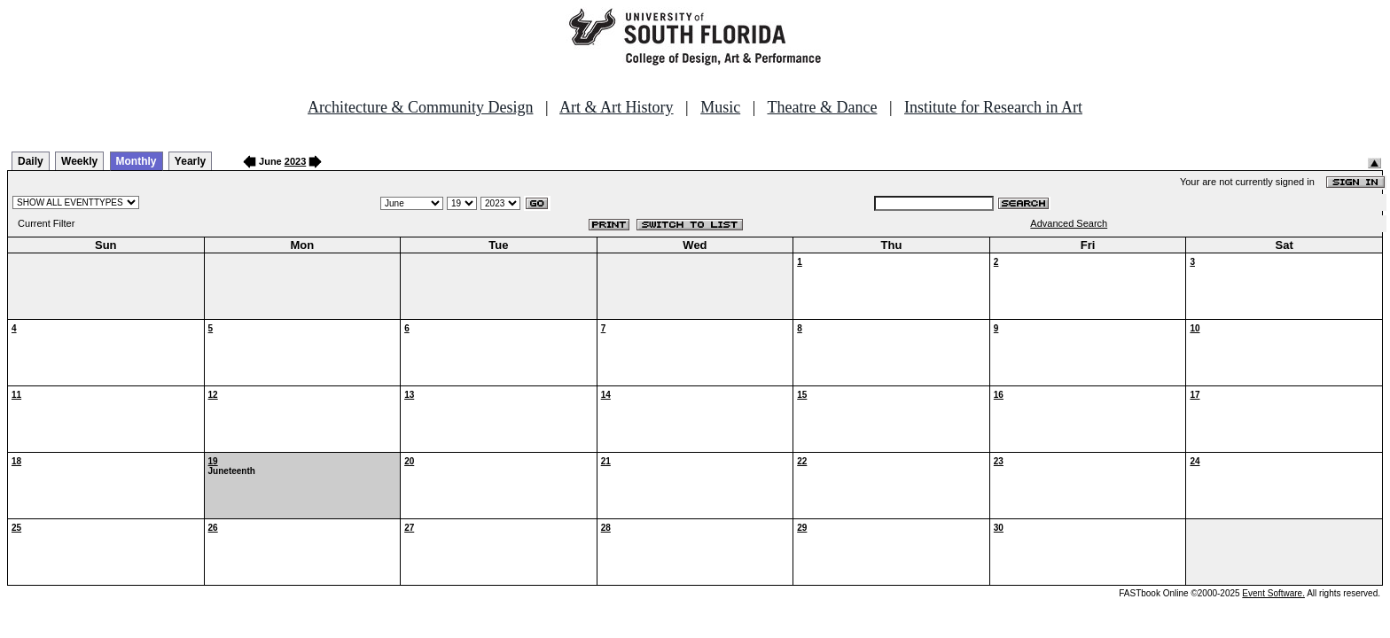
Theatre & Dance (822, 107)
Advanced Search (1068, 223)
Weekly (79, 161)
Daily (30, 161)
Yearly (190, 161)
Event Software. (1273, 593)
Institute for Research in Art (993, 107)
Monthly (136, 161)
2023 (295, 161)
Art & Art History (616, 107)
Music (720, 107)
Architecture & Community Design (420, 107)
